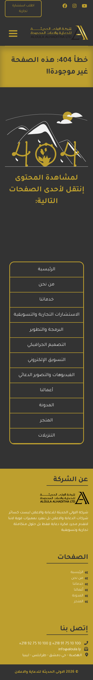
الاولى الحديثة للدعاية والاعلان (40, 672)
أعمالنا (46, 390)
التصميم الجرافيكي (46, 345)
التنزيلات (46, 435)
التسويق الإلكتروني (47, 360)
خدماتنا (46, 299)
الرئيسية (46, 269)
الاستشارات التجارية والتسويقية (47, 314)
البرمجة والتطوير (46, 330)
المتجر (46, 420)
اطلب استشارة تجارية (23, 8)
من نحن (46, 284)
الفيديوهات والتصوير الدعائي (46, 375)
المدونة (46, 405)
